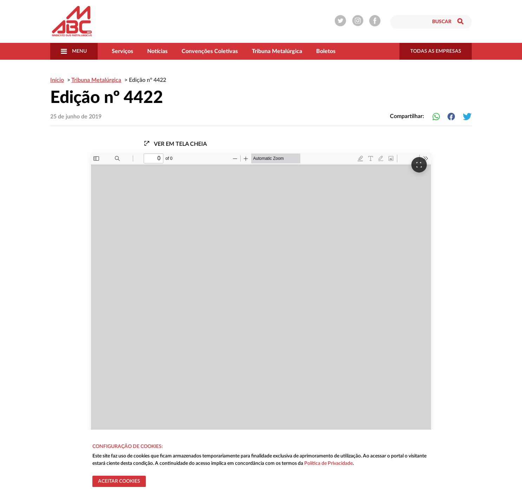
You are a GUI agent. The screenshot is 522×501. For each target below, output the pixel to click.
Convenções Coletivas (210, 51)
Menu (74, 51)
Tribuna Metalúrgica (277, 51)
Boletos (325, 51)
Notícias (157, 51)
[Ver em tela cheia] (419, 165)
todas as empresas (435, 51)
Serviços (122, 51)
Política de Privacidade (328, 463)
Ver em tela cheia (175, 143)
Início (57, 80)
